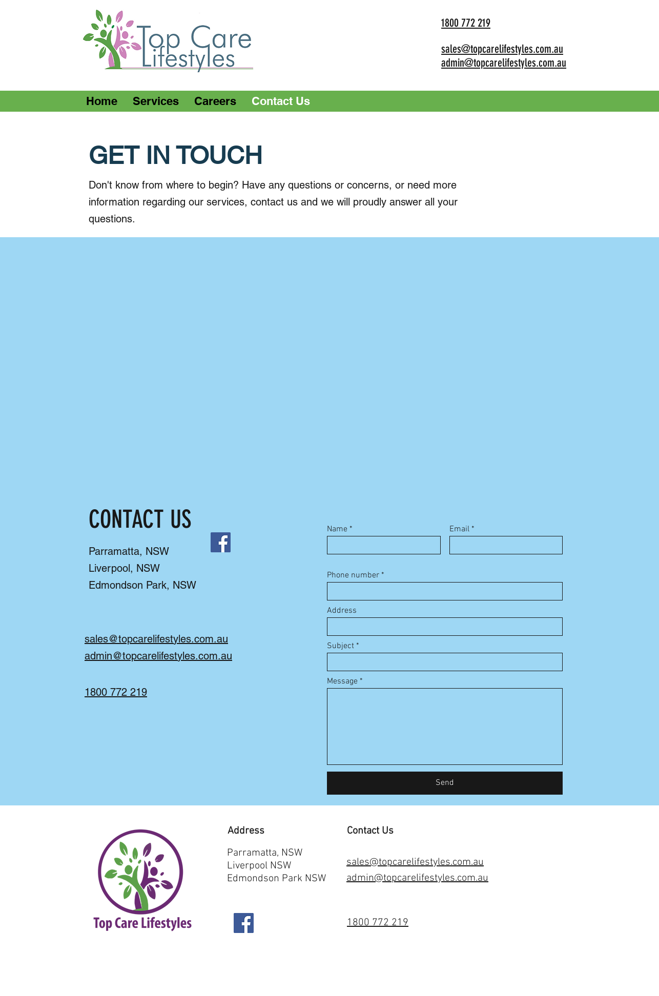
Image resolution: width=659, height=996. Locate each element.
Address (342, 611)
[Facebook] (221, 542)
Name (337, 529)
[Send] (445, 783)
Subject (340, 646)
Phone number (353, 575)
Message (342, 681)
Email (459, 529)
